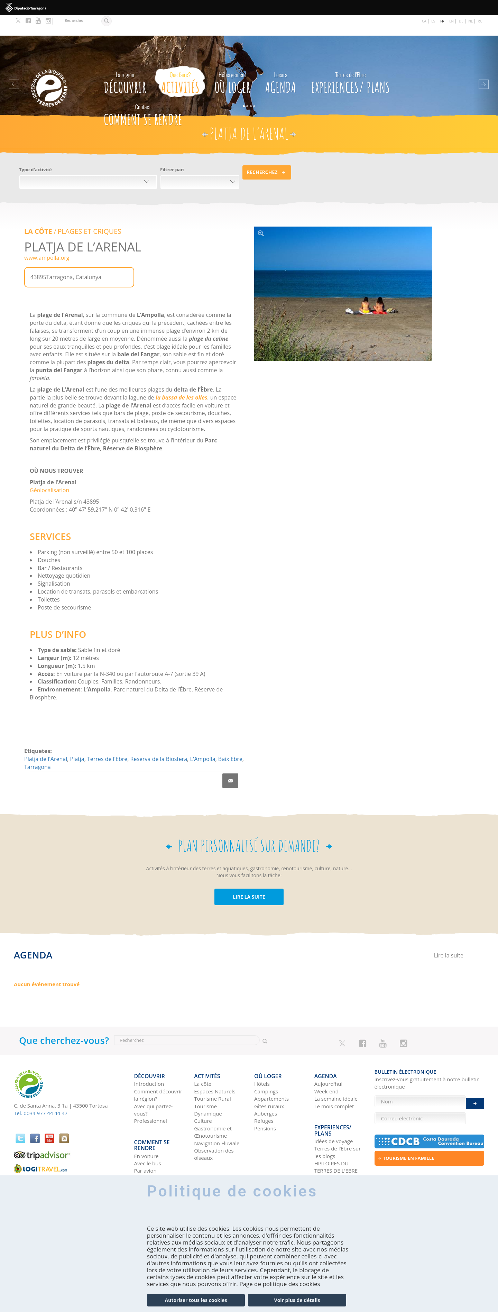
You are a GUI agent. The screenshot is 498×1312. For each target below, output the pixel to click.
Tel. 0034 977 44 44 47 (40, 1091)
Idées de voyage (333, 1109)
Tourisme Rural (212, 1072)
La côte (202, 1057)
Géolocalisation (49, 468)
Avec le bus (147, 1131)
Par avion (145, 1139)
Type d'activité (35, 149)
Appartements (271, 1072)
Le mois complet (334, 1079)
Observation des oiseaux (213, 1128)
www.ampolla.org (47, 236)
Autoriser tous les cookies (196, 1300)
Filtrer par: (172, 149)
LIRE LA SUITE (249, 875)
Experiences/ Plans (350, 60)
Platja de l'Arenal (45, 737)
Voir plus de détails (297, 1300)
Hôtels (262, 1057)
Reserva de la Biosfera (158, 737)
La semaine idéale (336, 1072)
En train (143, 1146)
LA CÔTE (37, 210)
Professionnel (150, 1094)
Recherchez (262, 151)
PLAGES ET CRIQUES (84, 210)
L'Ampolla (202, 737)
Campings (266, 1065)
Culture (203, 1094)
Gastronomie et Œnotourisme (213, 1106)
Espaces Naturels (214, 1065)
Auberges (265, 1087)
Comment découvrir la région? (158, 1069)
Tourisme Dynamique (208, 1083)
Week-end (326, 1065)
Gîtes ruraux (269, 1079)
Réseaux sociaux (334, 1146)
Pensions (265, 1102)
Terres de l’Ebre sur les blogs (337, 1120)
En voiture (146, 1124)
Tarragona (37, 745)
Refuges (264, 1094)
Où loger (232, 60)
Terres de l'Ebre (107, 737)
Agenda (280, 60)
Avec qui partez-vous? (153, 1083)
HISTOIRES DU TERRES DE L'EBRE (336, 1135)
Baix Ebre (230, 737)
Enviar (475, 1096)
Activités (180, 60)
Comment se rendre (143, 92)
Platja (77, 737)
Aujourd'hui (328, 1057)
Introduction (149, 1057)
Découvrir (125, 60)
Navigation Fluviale (216, 1116)
